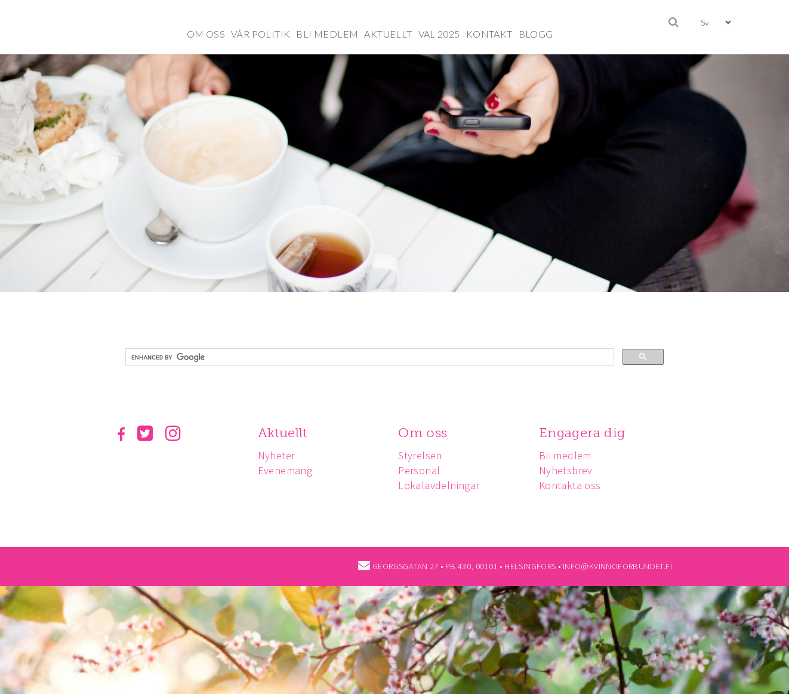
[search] (368, 357)
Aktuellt (282, 433)
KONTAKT (489, 33)
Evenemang (285, 470)
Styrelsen (420, 455)
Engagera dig (582, 433)
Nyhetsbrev (566, 470)
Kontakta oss (570, 485)
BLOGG (536, 33)
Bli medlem (565, 455)
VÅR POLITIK (260, 33)
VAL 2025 (439, 33)
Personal (419, 470)
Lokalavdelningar (438, 485)
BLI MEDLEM (327, 33)
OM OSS (206, 33)
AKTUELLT (388, 33)
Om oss (422, 433)
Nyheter (276, 455)
